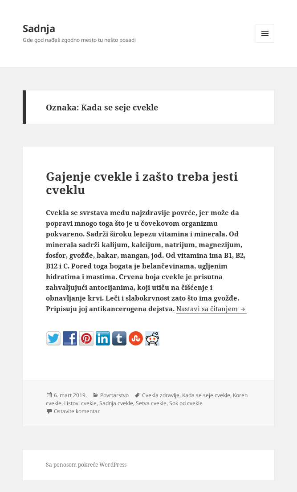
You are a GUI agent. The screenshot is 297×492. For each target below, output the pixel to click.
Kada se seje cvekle (206, 395)
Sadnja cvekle (116, 403)
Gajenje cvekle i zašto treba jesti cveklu (142, 183)
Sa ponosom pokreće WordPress (86, 464)
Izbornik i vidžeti (265, 42)
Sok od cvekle (186, 403)
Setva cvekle (151, 403)
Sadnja (39, 28)
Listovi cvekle (80, 403)
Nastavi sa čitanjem (211, 308)
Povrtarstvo (114, 395)
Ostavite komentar (77, 411)
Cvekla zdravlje (160, 395)
